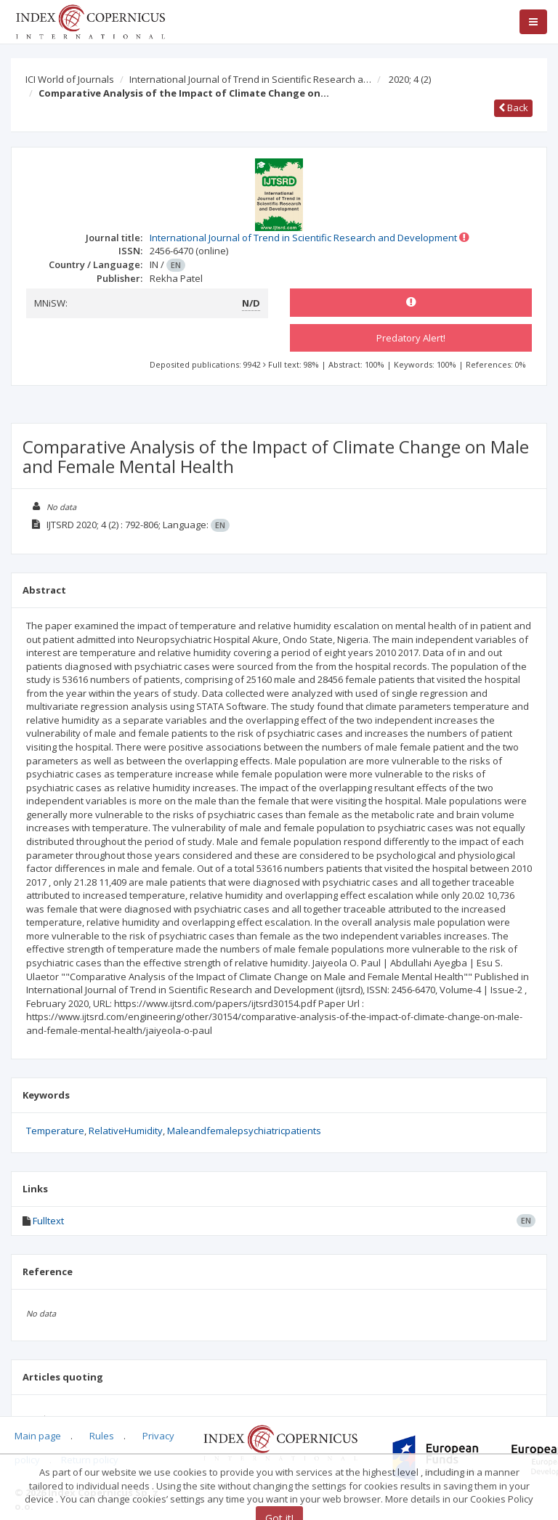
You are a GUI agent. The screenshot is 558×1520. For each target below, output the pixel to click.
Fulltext (48, 1220)
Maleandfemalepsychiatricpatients (244, 1130)
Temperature (55, 1130)
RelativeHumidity (126, 1130)
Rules (101, 1435)
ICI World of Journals (69, 79)
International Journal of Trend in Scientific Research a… (250, 79)
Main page (38, 1435)
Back (513, 107)
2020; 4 (410, 79)
